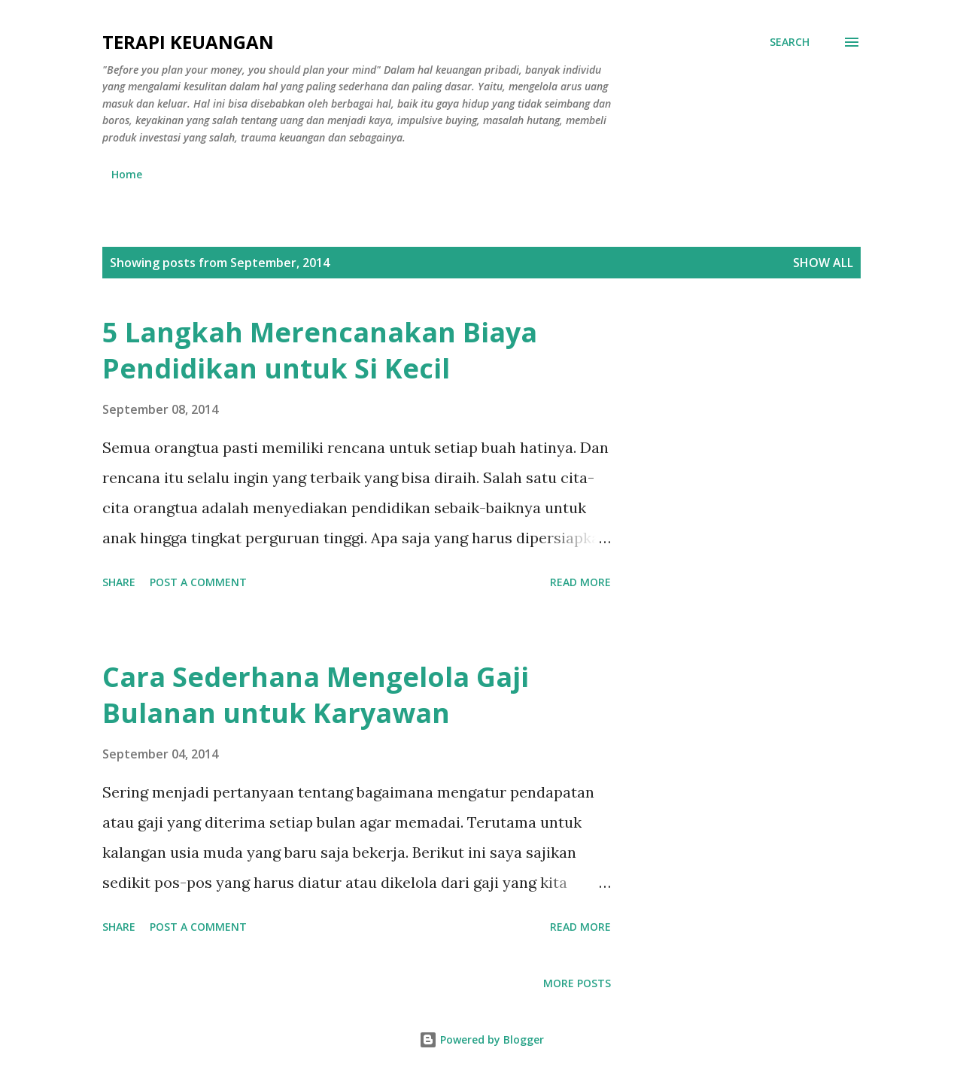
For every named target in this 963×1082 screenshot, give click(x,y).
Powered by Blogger (481, 1039)
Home (126, 174)
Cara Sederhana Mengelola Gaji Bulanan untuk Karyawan (315, 694)
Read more (580, 582)
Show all (823, 262)
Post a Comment (198, 582)
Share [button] (118, 582)
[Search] (790, 42)
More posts (577, 983)
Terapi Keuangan (188, 41)
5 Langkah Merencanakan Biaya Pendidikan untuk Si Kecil (319, 350)
